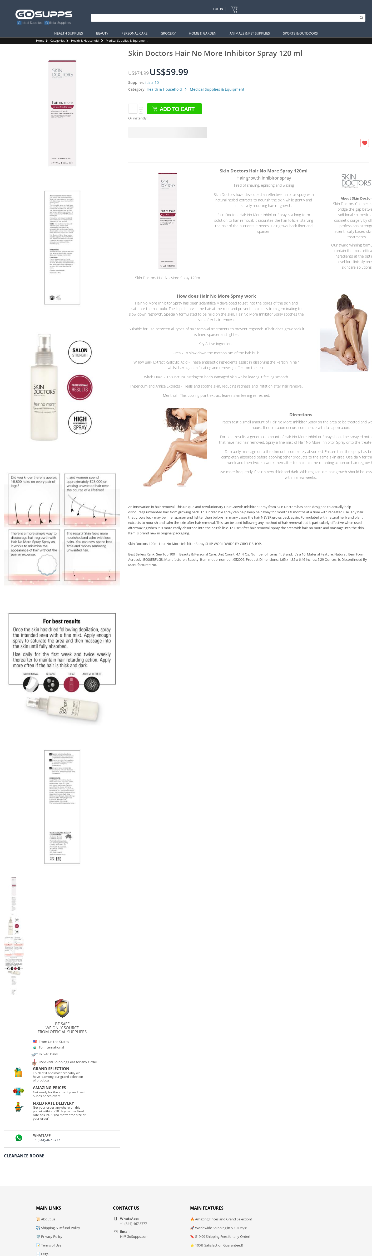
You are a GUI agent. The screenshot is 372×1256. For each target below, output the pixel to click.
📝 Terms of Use (48, 1245)
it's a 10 (152, 82)
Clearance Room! (24, 1156)
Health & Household (85, 40)
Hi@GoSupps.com (134, 1236)
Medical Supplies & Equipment (126, 40)
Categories (57, 40)
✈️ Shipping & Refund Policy (58, 1227)
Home (40, 40)
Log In (218, 9)
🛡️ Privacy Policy (49, 1236)
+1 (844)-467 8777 (46, 1140)
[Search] (227, 18)
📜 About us (45, 1219)
